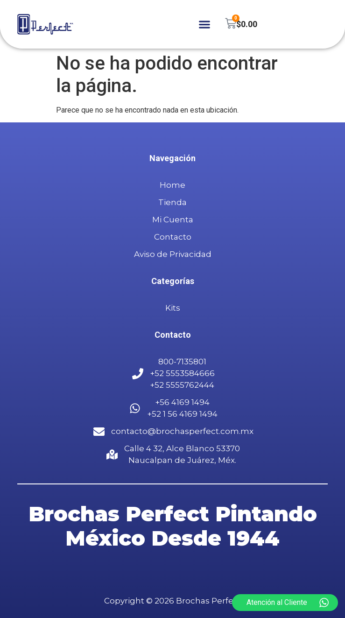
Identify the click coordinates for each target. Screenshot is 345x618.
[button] (205, 24)
